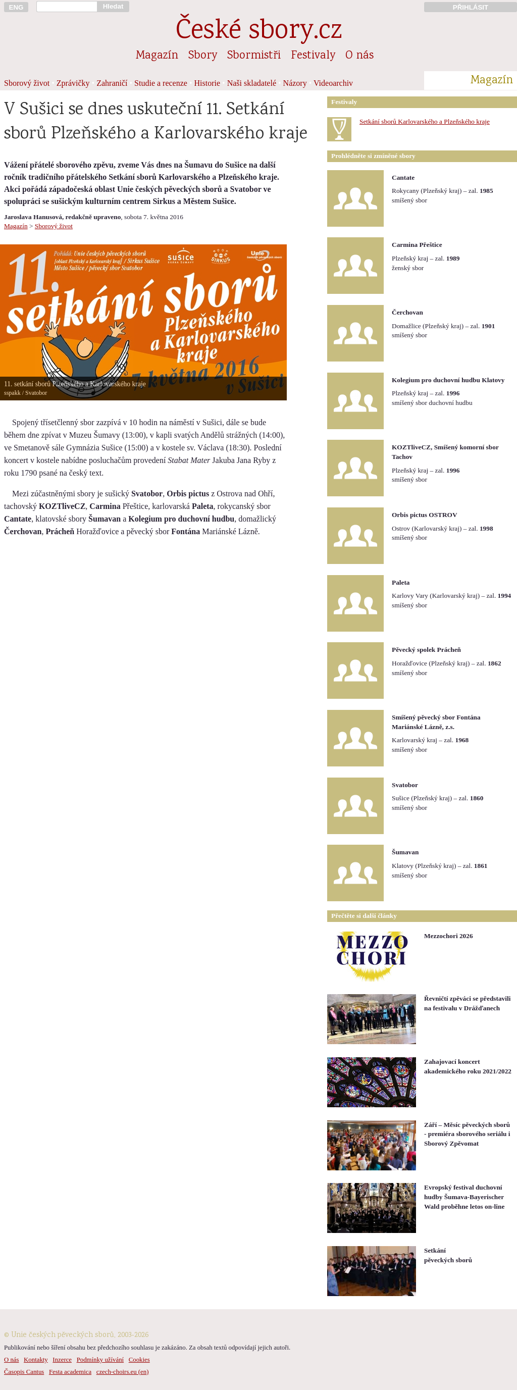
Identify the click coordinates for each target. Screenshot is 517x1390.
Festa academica (70, 1371)
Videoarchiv (333, 83)
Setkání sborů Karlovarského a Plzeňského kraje (424, 121)
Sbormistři (254, 56)
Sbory (202, 56)
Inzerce (62, 1359)
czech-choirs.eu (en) (122, 1371)
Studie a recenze (160, 83)
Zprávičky (73, 83)
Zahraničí (111, 83)
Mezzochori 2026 (448, 936)
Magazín (157, 56)
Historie (207, 83)
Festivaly (313, 56)
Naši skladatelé (251, 83)
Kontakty (36, 1359)
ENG (16, 7)
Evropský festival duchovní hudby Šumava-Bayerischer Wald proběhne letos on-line (464, 1196)
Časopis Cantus (24, 1371)
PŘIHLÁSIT (470, 7)
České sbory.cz (259, 32)
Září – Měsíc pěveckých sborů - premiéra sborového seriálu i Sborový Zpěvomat (467, 1134)
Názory (295, 83)
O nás (359, 56)
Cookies (139, 1359)
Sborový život (26, 83)
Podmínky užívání (100, 1359)
